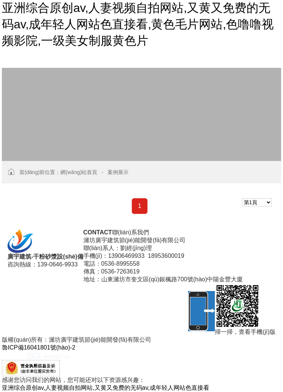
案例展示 (118, 172)
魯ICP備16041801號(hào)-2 (38, 347)
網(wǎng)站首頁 (78, 172)
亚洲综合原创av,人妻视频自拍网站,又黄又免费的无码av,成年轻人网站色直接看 (105, 388)
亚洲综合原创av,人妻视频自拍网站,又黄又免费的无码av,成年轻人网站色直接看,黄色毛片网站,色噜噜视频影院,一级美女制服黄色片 (138, 24)
